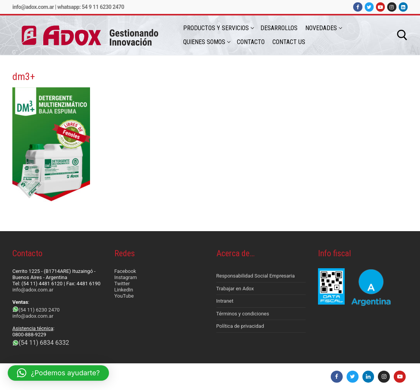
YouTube (124, 296)
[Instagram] (391, 6)
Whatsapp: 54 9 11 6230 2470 (90, 7)
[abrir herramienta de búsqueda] (402, 35)
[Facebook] (357, 6)
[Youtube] (380, 6)
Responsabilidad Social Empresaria (255, 276)
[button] (58, 373)
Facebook (125, 271)
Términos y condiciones (242, 314)
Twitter (122, 283)
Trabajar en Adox (235, 288)
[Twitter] (369, 6)
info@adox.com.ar (33, 7)
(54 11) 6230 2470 (39, 310)
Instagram (125, 277)
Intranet (225, 301)
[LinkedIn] (403, 6)
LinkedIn (123, 290)
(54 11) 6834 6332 (44, 342)
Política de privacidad (240, 326)
